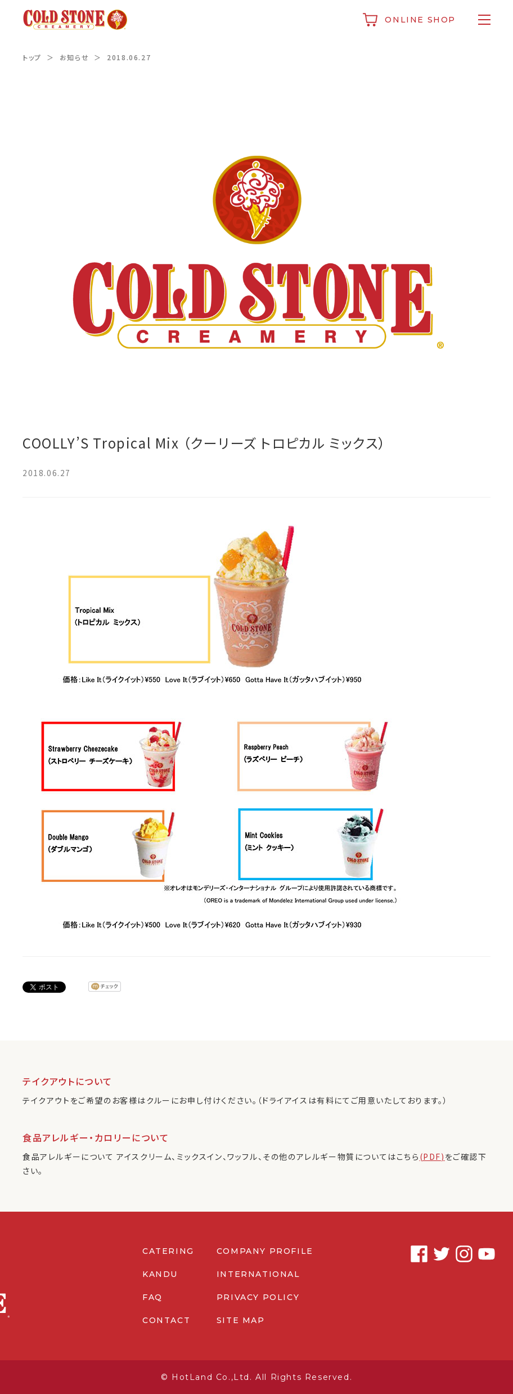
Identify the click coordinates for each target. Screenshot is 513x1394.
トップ (32, 57)
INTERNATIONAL (258, 1274)
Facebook (414, 1253)
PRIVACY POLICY (258, 1297)
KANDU (160, 1274)
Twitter (437, 1253)
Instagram (459, 1253)
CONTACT (166, 1320)
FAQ (152, 1297)
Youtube (482, 1253)
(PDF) (432, 1156)
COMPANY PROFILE (265, 1251)
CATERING (168, 1251)
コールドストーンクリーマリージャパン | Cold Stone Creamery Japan (75, 19)
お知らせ (74, 57)
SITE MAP (241, 1320)
